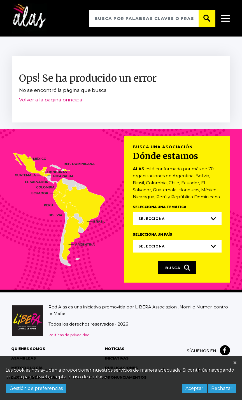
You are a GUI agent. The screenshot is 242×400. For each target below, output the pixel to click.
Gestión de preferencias (36, 388)
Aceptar (194, 388)
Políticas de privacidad (69, 335)
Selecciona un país (152, 235)
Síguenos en (201, 350)
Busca (177, 268)
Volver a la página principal (51, 100)
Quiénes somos (28, 348)
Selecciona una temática (159, 207)
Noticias (114, 348)
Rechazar (221, 388)
